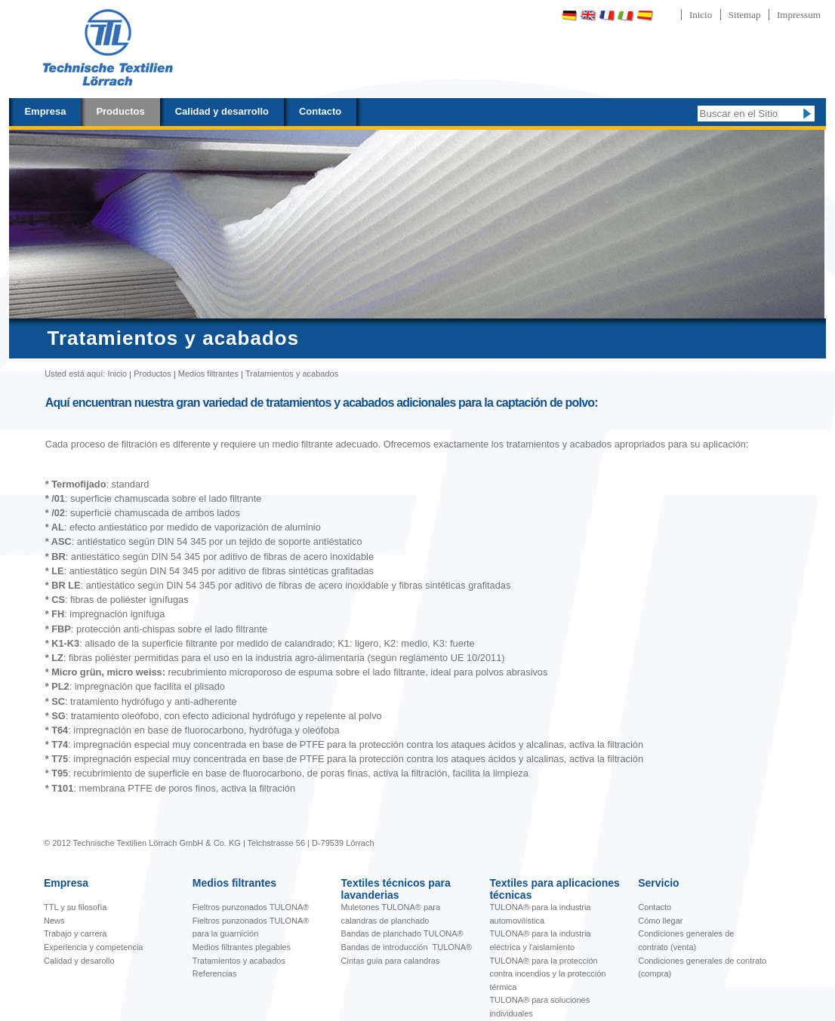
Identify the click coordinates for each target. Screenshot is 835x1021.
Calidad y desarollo (79, 960)
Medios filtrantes (208, 373)
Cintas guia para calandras (390, 960)
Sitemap (745, 14)
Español (645, 15)
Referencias (215, 973)
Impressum (799, 14)
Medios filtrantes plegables (242, 947)
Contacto (320, 111)
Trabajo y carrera (75, 933)
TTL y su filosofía (75, 907)
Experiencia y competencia (93, 947)
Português (685, 15)
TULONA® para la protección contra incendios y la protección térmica (547, 974)
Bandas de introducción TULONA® (407, 947)
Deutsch (569, 15)
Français (607, 15)
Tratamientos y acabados (239, 960)
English (588, 15)
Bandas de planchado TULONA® (402, 933)
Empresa (45, 111)
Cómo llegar (660, 920)
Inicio (700, 14)
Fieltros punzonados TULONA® (251, 907)
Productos (120, 111)
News (54, 920)
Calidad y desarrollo (222, 111)
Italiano (626, 15)
